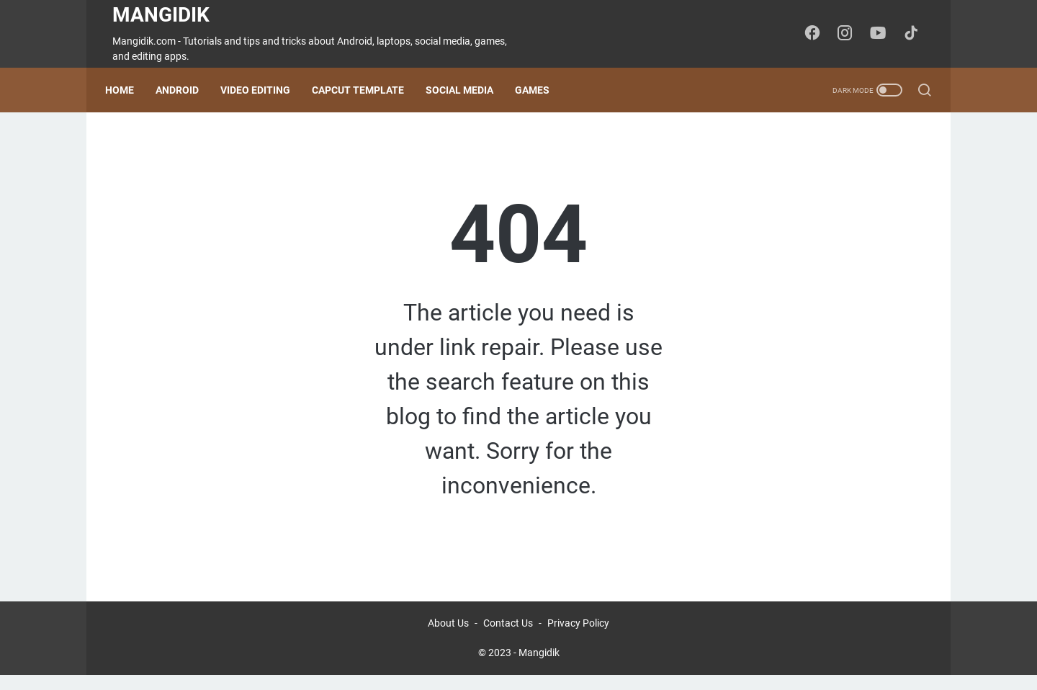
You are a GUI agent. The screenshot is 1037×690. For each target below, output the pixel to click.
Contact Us (508, 638)
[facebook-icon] (817, 34)
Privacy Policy (578, 638)
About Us (448, 638)
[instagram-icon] (850, 34)
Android (184, 90)
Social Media (466, 90)
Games (539, 90)
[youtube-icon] (882, 34)
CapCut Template (365, 90)
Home (126, 90)
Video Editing (262, 90)
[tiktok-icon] (914, 34)
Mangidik (161, 15)
